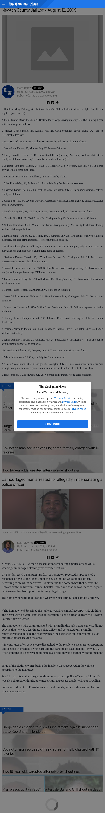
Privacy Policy (69, 401)
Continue (52, 424)
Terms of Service (63, 398)
